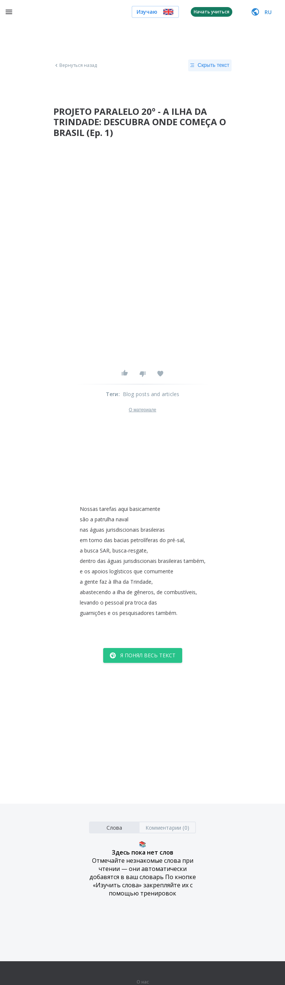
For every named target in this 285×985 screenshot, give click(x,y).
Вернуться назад (75, 65)
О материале (142, 409)
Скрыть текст (209, 65)
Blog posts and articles (151, 394)
